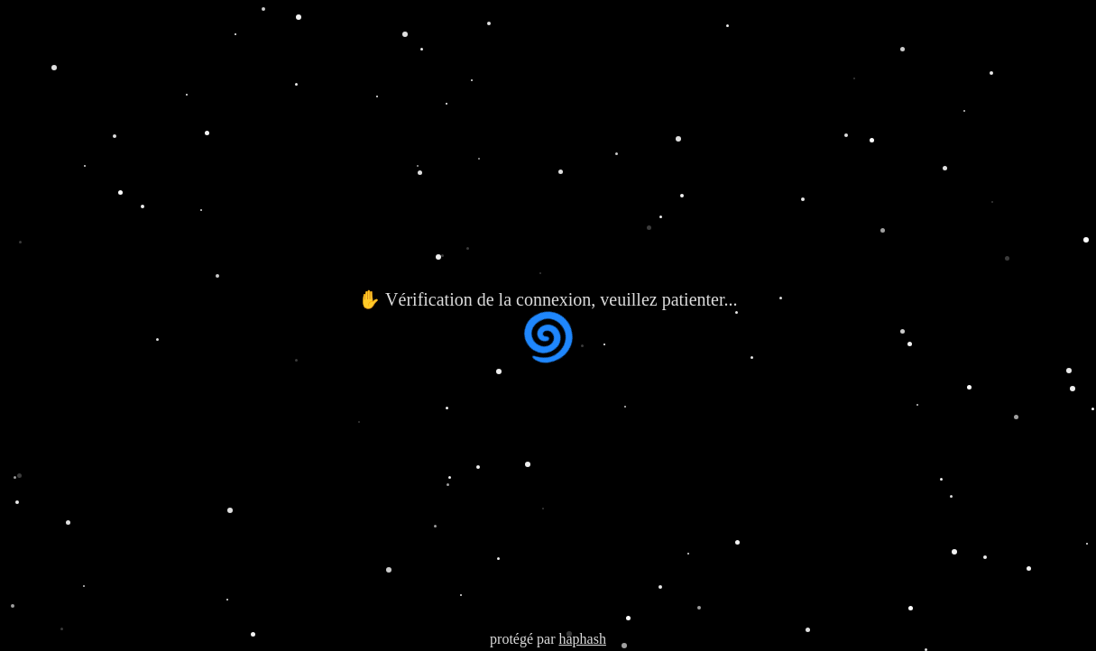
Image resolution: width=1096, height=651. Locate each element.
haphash (581, 638)
